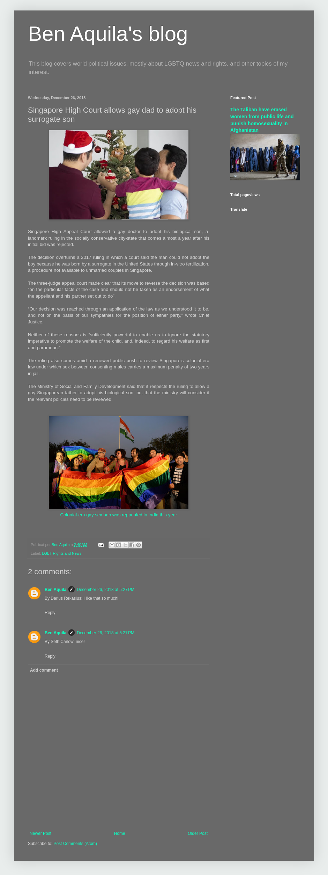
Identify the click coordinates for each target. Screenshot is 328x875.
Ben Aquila (55, 589)
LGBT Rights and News (61, 553)
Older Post (198, 833)
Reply (50, 612)
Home (119, 833)
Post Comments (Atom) (75, 843)
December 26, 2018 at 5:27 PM (105, 589)
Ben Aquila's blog (108, 33)
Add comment (44, 670)
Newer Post (40, 833)
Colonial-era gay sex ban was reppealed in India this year (118, 514)
